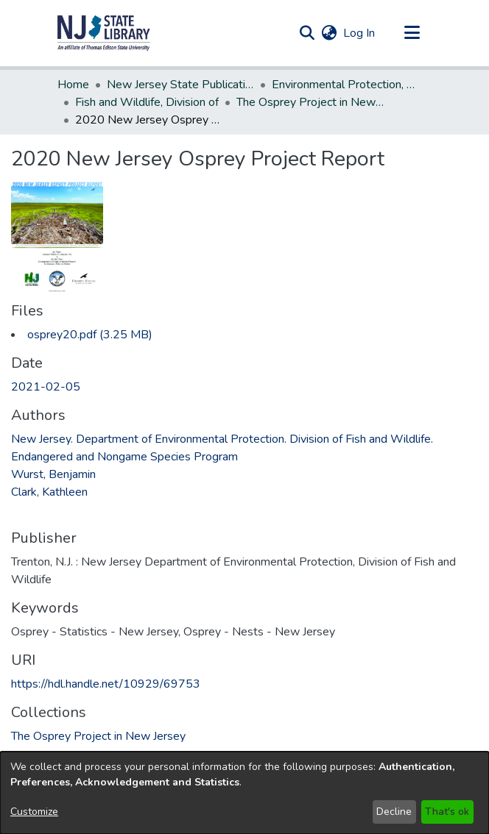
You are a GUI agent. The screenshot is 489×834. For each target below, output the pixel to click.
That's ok (447, 812)
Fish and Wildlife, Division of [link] (147, 102)
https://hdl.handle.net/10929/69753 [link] (105, 684)
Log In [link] (359, 33)
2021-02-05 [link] (45, 387)
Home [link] (73, 84)
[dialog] (244, 793)
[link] (89, 335)
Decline (394, 812)
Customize (34, 812)
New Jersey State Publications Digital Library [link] (180, 84)
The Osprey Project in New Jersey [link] (310, 102)
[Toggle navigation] (411, 33)
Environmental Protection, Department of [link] (345, 84)
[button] (104, 33)
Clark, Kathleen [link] (49, 492)
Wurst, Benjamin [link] (53, 474)
